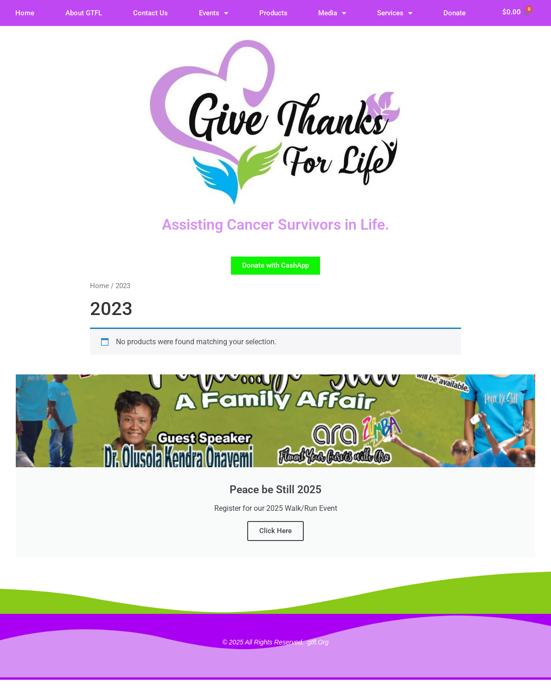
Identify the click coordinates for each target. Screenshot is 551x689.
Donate (454, 13)
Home (24, 13)
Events (213, 13)
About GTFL (83, 13)
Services (394, 13)
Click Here (275, 531)
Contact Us (150, 13)
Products (273, 13)
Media (332, 13)
